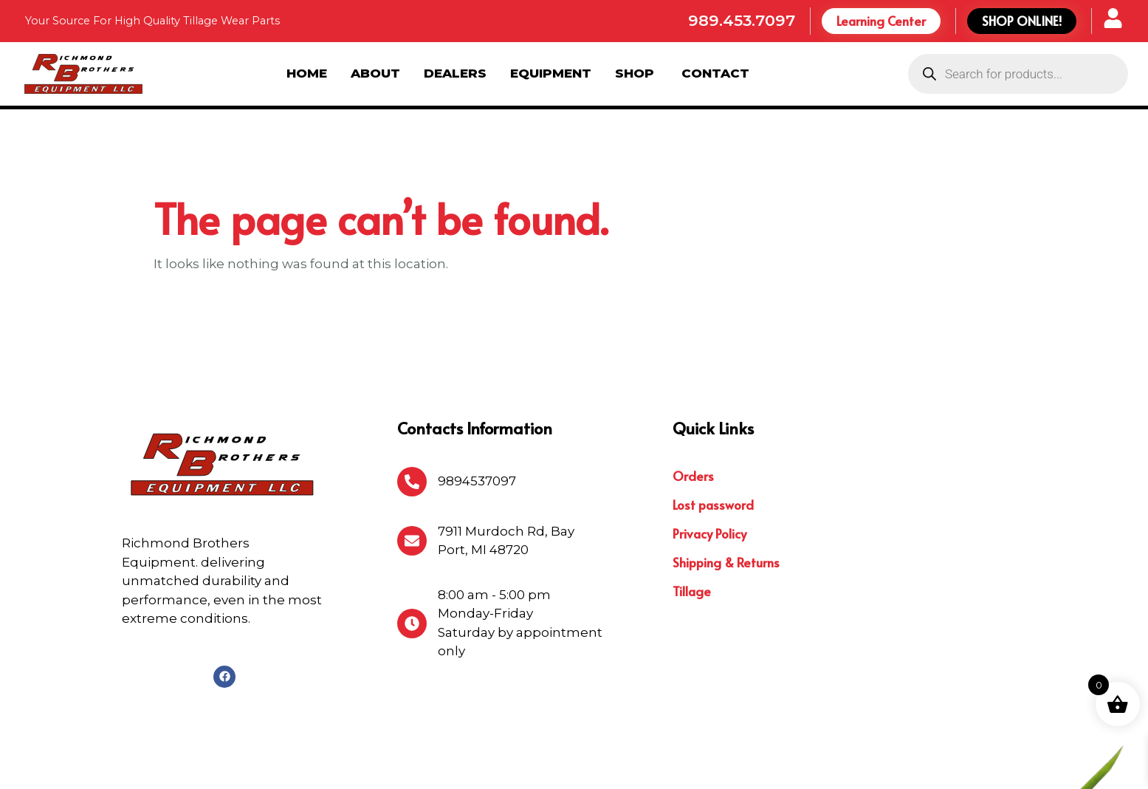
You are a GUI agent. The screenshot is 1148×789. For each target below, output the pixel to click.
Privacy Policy (709, 455)
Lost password (713, 426)
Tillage (692, 513)
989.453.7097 (741, 20)
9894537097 (477, 402)
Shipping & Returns (726, 484)
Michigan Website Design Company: (982, 764)
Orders (693, 397)
